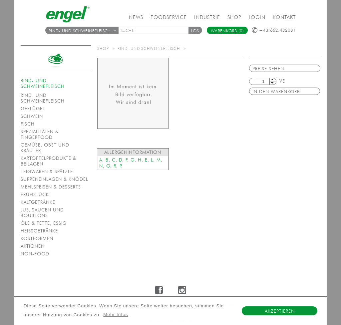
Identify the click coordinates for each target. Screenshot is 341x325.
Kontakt (284, 17)
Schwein (32, 116)
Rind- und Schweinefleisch (82, 31)
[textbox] (156, 30)
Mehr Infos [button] (115, 314)
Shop (234, 17)
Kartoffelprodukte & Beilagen (48, 161)
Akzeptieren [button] (280, 311)
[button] (195, 30)
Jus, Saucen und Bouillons (42, 212)
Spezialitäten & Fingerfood (40, 134)
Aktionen (33, 246)
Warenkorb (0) (227, 31)
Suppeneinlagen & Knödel (54, 179)
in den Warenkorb (276, 92)
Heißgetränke (39, 231)
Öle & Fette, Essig (44, 223)
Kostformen (37, 238)
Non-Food (35, 254)
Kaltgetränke (38, 202)
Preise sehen (268, 69)
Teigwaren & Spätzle (47, 171)
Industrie (207, 17)
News (136, 17)
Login (257, 17)
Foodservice (169, 17)
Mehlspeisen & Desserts (51, 187)
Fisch (28, 124)
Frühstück (35, 194)
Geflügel (33, 109)
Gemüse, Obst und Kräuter (45, 148)
